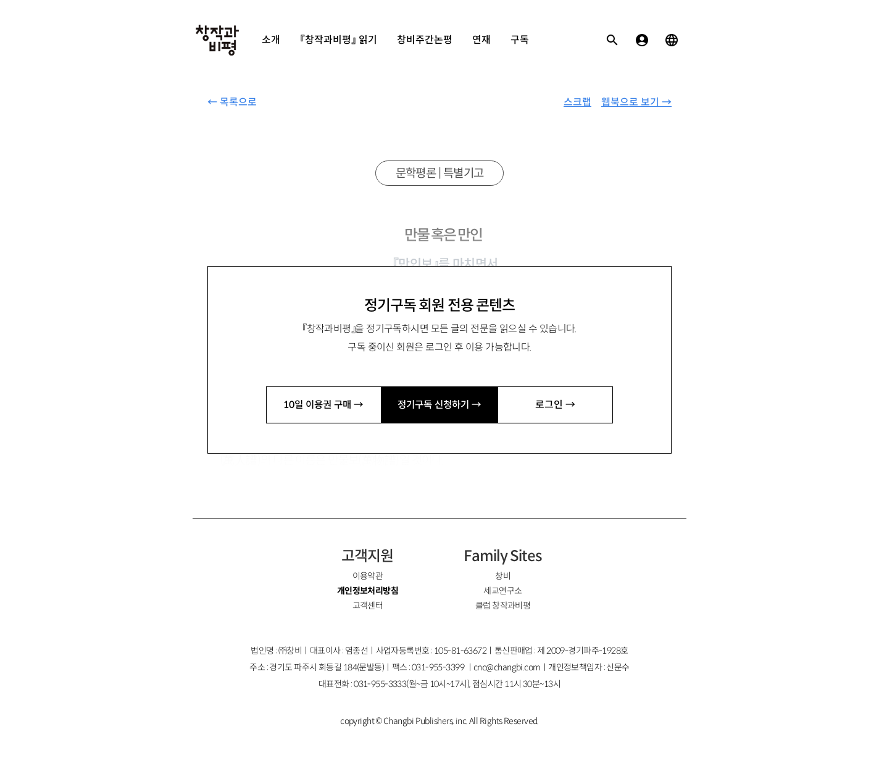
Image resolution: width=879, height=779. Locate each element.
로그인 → (555, 404)
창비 (502, 575)
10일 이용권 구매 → (323, 404)
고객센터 (367, 605)
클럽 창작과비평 (503, 605)
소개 (271, 39)
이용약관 (367, 575)
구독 (519, 39)
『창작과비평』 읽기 (338, 39)
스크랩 (577, 102)
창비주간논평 (424, 39)
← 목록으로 (232, 102)
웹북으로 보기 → (636, 102)
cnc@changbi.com (507, 667)
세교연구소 (502, 590)
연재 (481, 39)
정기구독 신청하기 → (439, 404)
